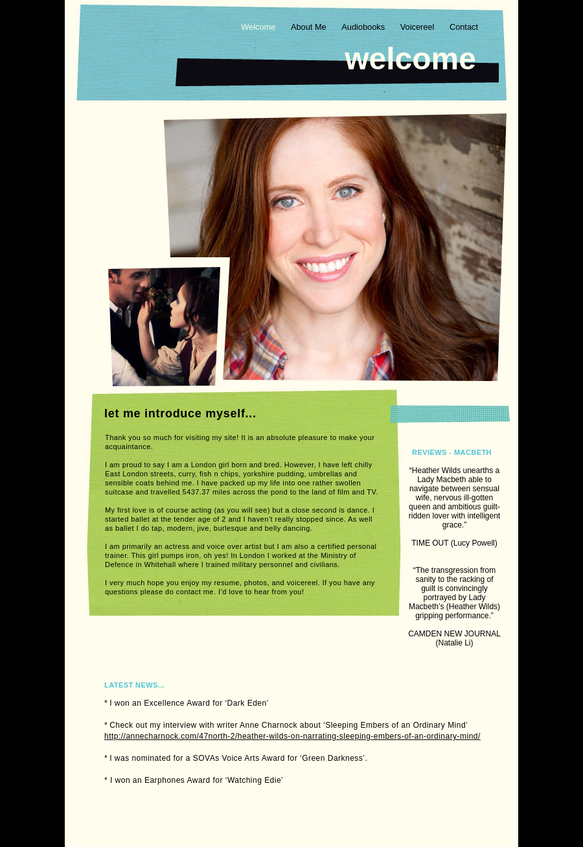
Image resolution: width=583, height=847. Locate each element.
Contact (464, 27)
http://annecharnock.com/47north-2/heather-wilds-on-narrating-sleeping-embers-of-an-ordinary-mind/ (292, 736)
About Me (309, 27)
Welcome (259, 27)
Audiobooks (364, 27)
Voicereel (418, 27)
